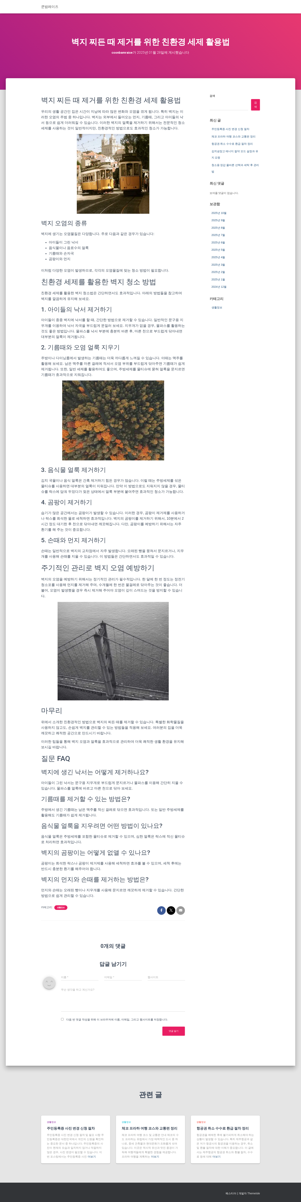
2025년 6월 (218, 242)
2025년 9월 (218, 220)
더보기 (92, 1156)
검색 (212, 95)
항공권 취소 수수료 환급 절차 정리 (232, 143)
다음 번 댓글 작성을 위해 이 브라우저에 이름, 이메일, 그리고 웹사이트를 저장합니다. (117, 1019)
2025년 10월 (219, 212)
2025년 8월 (218, 227)
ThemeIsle (253, 1193)
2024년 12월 (219, 286)
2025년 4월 (218, 257)
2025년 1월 (218, 279)
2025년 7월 (218, 235)
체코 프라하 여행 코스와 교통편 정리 (234, 136)
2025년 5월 (218, 249)
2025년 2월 (218, 272)
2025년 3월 (218, 264)
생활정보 (61, 907)
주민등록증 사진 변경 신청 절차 (231, 129)
